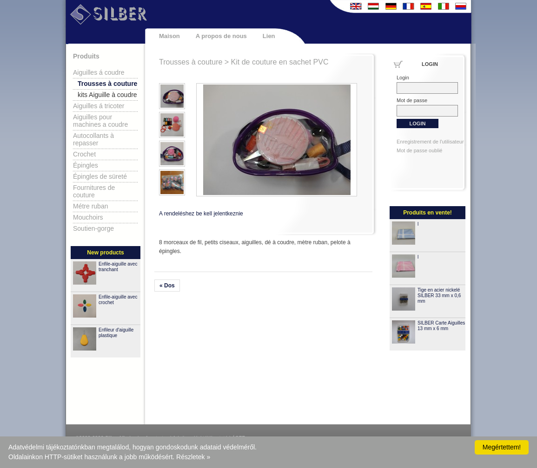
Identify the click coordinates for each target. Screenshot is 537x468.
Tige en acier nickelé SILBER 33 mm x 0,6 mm (439, 295)
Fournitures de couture (94, 191)
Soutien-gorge (93, 228)
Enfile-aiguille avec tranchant (118, 266)
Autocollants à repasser (93, 139)
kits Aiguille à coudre (107, 94)
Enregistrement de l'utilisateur (430, 141)
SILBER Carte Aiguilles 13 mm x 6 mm (441, 325)
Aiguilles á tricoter (99, 106)
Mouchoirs (88, 217)
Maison (169, 35)
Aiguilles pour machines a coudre (100, 120)
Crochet (84, 154)
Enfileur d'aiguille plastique (116, 332)
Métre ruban (90, 206)
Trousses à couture (107, 83)
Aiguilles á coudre (99, 72)
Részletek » (193, 457)
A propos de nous (221, 35)
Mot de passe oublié (419, 150)
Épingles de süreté (100, 176)
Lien (269, 35)
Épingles (85, 165)
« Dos (167, 285)
